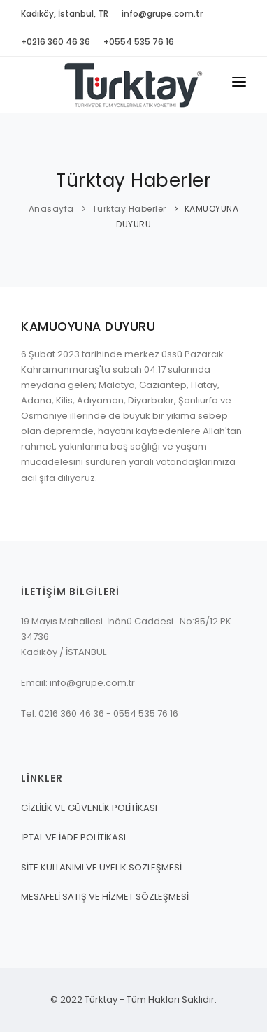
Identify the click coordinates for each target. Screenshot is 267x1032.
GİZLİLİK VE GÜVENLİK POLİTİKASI (89, 808)
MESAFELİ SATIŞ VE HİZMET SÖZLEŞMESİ (105, 896)
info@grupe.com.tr (162, 14)
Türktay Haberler (129, 209)
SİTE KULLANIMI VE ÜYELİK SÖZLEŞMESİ (101, 867)
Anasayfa (51, 209)
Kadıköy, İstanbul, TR (64, 14)
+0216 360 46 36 (55, 42)
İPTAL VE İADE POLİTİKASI (73, 837)
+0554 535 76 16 (138, 42)
